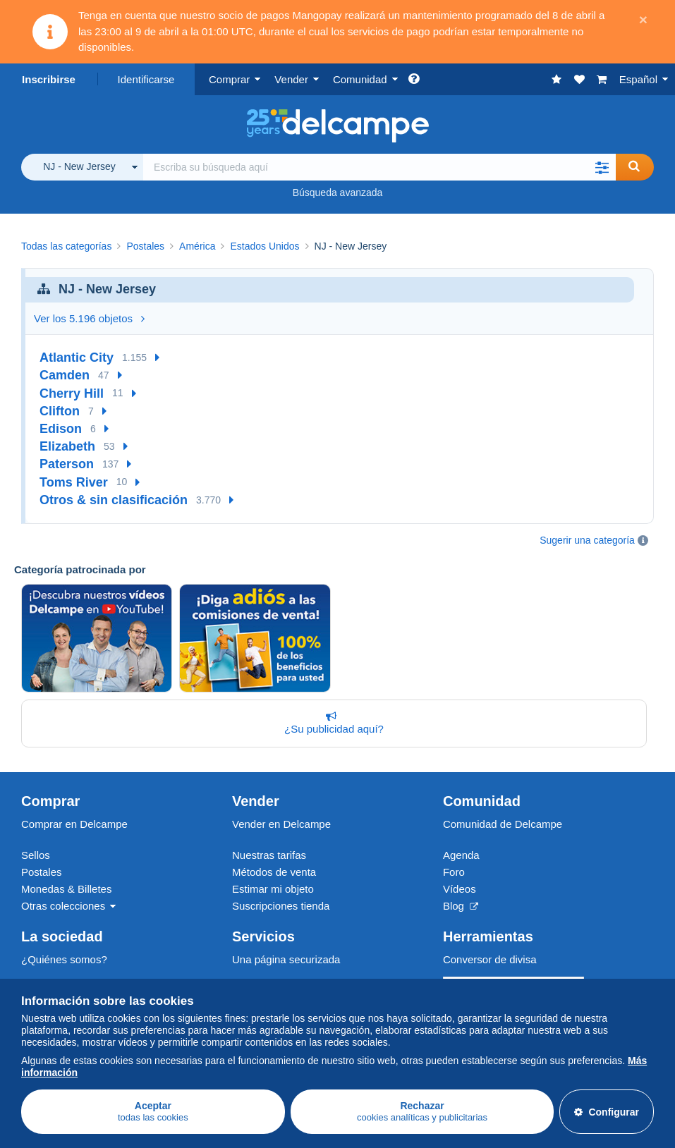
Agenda (461, 855)
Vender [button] (291, 79)
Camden (64, 375)
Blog (460, 906)
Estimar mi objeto (273, 889)
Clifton (59, 411)
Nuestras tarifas (269, 855)
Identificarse (146, 79)
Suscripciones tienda (280, 906)
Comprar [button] (229, 79)
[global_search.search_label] (379, 167)
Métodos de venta (274, 872)
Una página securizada (286, 959)
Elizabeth (67, 446)
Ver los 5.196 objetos (89, 318)
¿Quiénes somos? (64, 959)
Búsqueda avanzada (338, 192)
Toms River (73, 482)
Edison (60, 429)
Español (638, 79)
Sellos (35, 855)
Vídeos (459, 889)
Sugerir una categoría (587, 540)
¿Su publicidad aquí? (331, 723)
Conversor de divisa (490, 959)
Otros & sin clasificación (113, 500)
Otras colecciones (63, 906)
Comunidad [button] (360, 79)
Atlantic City (76, 357)
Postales (41, 872)
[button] (601, 167)
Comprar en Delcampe (74, 824)
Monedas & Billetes (66, 889)
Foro (454, 872)
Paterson (66, 464)
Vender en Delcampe (281, 824)
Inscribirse (48, 79)
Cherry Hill (71, 393)
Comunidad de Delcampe (502, 824)
